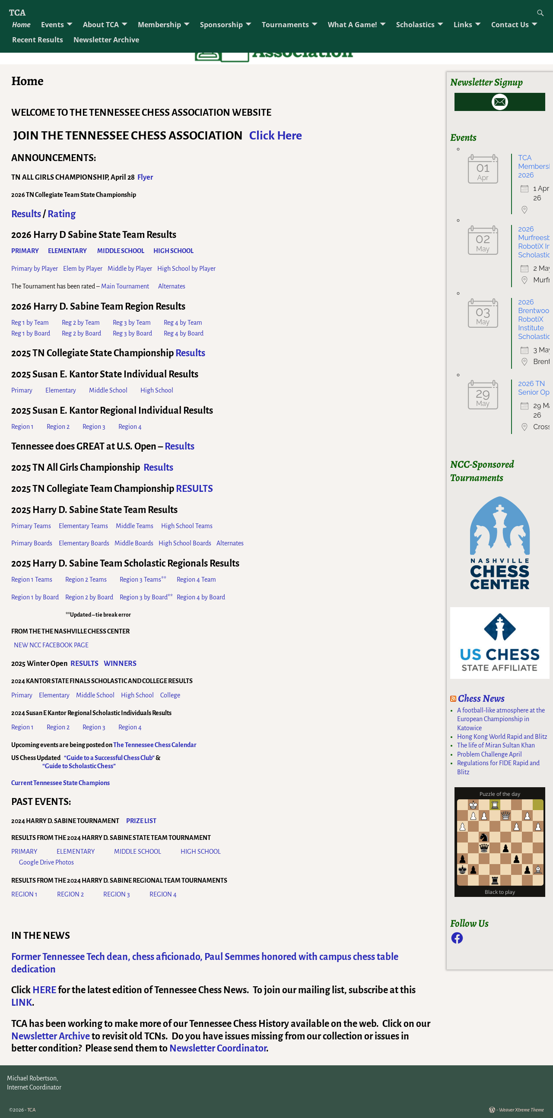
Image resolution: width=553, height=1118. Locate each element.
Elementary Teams (83, 526)
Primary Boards (31, 543)
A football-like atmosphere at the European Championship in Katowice (501, 719)
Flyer (145, 177)
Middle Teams (134, 526)
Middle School (108, 390)
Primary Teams (31, 526)
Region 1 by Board (35, 597)
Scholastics (415, 24)
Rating (62, 214)
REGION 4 (163, 894)
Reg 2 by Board (81, 333)
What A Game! (352, 24)
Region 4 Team (196, 579)
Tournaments (285, 24)
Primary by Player (34, 268)
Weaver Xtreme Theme (521, 1110)
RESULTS (194, 489)
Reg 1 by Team (30, 322)
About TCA (101, 24)
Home (21, 24)
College (170, 695)
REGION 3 (117, 894)
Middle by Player (130, 268)
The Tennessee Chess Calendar (155, 744)
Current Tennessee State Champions (60, 782)
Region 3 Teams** (143, 579)
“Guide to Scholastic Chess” (79, 766)
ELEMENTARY (76, 851)
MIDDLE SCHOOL (137, 851)
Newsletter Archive (106, 39)
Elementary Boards (84, 543)
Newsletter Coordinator (217, 1048)
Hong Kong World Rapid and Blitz (502, 736)
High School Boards (185, 543)
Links (463, 24)
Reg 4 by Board (183, 333)
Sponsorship (221, 24)
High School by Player (186, 268)
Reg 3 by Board (132, 333)
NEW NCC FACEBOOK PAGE (51, 645)
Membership (159, 24)
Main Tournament (125, 286)
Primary (21, 390)
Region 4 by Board (201, 597)
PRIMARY (24, 851)
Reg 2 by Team (81, 322)
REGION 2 (70, 894)
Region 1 (23, 426)
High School (156, 390)
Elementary (60, 390)
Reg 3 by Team (132, 322)
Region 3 (100, 426)
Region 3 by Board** (146, 597)
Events (52, 24)
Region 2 (59, 426)
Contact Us (510, 24)
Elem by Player (82, 268)
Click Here (275, 135)
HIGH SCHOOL (201, 851)
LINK (21, 1003)
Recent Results (37, 39)
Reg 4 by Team (183, 322)
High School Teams (187, 526)
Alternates (171, 286)
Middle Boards (133, 543)
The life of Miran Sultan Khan (496, 745)
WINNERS (120, 664)
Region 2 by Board (89, 597)
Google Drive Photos (46, 862)
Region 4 (130, 426)
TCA (17, 12)
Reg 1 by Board (30, 333)
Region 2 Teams (86, 579)
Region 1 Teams (31, 579)
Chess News (481, 698)
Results (26, 214)
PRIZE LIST (141, 820)
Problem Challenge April (489, 754)
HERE (44, 990)
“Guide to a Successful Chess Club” (109, 757)
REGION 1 (24, 894)
